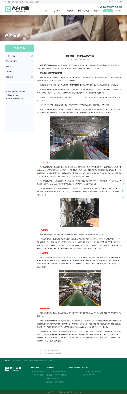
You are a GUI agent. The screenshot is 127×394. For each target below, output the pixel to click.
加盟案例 (9, 77)
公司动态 (9, 72)
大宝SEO (72, 392)
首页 (45, 11)
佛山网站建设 (16, 360)
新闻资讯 (108, 11)
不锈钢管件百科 (11, 61)
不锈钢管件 (69, 11)
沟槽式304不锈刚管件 (52, 378)
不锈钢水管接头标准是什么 (52, 350)
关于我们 (119, 11)
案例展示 (97, 11)
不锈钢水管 (56, 11)
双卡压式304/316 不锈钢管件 (55, 382)
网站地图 (111, 2)
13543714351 (116, 7)
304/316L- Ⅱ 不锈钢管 (37, 371)
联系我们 (119, 2)
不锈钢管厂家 (51, 360)
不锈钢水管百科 (11, 56)
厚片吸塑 (44, 360)
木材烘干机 (24, 360)
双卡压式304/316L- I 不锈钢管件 (56, 375)
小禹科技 (78, 392)
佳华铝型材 (31, 360)
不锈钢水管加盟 (83, 11)
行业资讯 (9, 66)
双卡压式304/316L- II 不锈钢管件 (56, 371)
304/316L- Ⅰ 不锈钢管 (37, 375)
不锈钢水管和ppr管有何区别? (52, 353)
